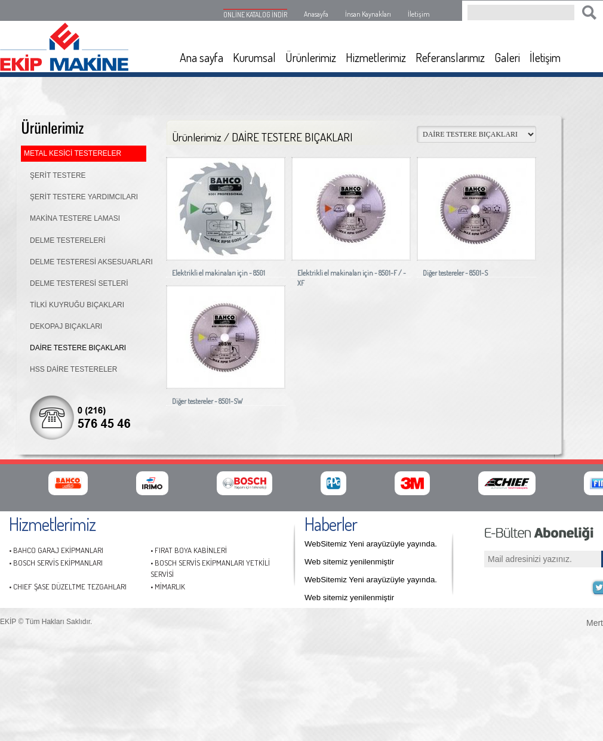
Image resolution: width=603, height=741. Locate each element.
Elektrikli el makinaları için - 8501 (218, 272)
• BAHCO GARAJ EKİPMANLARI (56, 550)
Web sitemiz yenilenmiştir (349, 561)
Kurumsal (254, 57)
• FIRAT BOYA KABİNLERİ (188, 550)
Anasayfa (316, 14)
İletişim (419, 14)
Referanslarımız (450, 57)
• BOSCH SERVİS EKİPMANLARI (56, 562)
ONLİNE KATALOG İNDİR (255, 14)
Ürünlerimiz (310, 57)
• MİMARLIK (167, 586)
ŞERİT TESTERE (58, 175)
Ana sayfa (201, 57)
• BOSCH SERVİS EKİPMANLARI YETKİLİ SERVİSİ (210, 568)
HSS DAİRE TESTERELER (73, 369)
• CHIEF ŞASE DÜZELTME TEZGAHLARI (68, 586)
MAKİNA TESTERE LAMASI (75, 218)
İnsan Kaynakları (368, 14)
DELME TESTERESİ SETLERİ (79, 283)
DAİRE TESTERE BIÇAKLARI (78, 348)
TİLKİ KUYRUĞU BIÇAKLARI (77, 305)
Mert (594, 621)
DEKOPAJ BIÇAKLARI (66, 326)
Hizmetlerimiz (376, 57)
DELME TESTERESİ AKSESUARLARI (91, 262)
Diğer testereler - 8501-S (455, 272)
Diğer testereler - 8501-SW (207, 401)
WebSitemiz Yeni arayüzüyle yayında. (370, 543)
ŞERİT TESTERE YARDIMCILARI (84, 197)
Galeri (507, 57)
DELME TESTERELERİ (67, 240)
